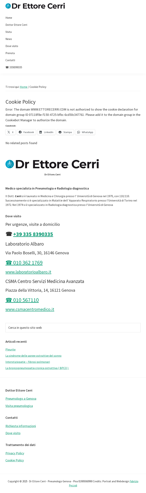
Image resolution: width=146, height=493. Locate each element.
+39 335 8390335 (33, 234)
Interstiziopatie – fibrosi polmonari (27, 362)
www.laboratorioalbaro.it (28, 272)
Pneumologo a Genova (20, 398)
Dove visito (12, 433)
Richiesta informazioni (20, 426)
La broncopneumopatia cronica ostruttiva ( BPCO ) (37, 368)
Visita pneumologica (19, 406)
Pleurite (10, 349)
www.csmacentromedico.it (29, 309)
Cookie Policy (14, 460)
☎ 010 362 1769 (24, 262)
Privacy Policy (14, 453)
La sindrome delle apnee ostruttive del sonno (33, 355)
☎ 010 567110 (22, 299)
